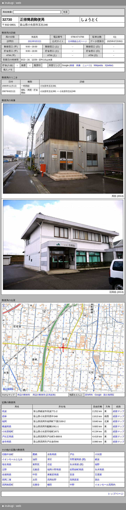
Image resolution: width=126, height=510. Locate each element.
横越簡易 (6, 426)
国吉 (97, 479)
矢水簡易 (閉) (76, 464)
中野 (72, 484)
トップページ (115, 493)
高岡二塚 (6, 479)
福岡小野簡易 (54, 469)
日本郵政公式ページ (77, 41)
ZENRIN (89, 395)
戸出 (72, 454)
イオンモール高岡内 (105, 484)
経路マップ (118, 411)
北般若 (36, 469)
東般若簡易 (53, 474)
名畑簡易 (6, 474)
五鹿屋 (98, 474)
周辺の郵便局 (23, 395)
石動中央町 (7, 454)
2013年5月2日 (34, 41)
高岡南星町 (7, 484)
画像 (78, 65)
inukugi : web (11, 3)
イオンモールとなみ (12, 459)
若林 (4, 416)
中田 (35, 474)
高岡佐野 (51, 479)
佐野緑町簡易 (76, 469)
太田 (35, 479)
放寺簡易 (6, 441)
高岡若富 (74, 479)
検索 (72, 65)
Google (98, 395)
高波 (4, 411)
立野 (4, 469)
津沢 (49, 459)
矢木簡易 (99, 469)
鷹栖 (35, 454)
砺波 (97, 459)
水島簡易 (51, 454)
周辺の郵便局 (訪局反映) (44, 395)
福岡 (4, 421)
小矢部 (98, 454)
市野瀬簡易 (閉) (78, 459)
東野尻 (36, 464)
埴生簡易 (6, 464)
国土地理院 (108, 395)
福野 (97, 464)
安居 (72, 474)
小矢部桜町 (7, 431)
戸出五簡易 (7, 436)
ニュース (87, 65)
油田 (35, 459)
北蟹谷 (36, 484)
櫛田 (49, 484)
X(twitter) (109, 65)
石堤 (49, 464)
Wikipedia (98, 65)
